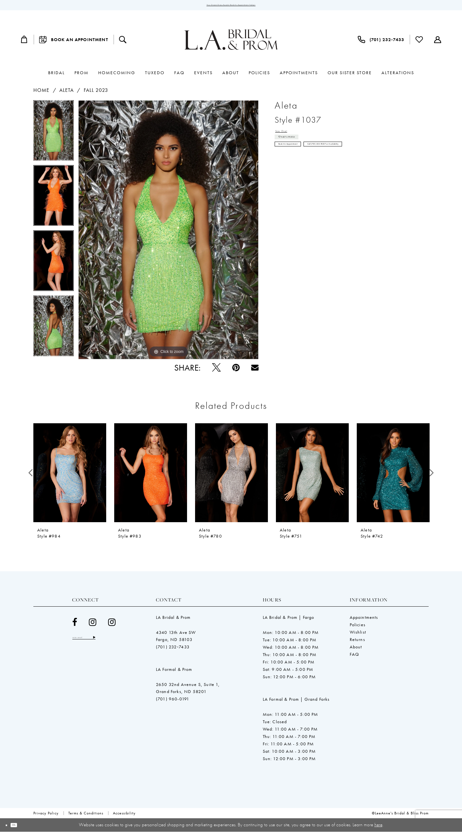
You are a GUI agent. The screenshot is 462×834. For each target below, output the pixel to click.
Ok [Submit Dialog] (23, 827)
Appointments (364, 620)
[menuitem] (24, 42)
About (356, 649)
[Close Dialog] (9, 827)
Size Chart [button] (287, 135)
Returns (357, 642)
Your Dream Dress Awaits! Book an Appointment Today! (231, 6)
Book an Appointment (301, 161)
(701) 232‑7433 (173, 649)
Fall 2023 (96, 92)
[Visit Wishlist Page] (419, 42)
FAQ (354, 657)
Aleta (66, 92)
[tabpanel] (53, 135)
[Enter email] (96, 641)
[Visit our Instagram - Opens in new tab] (93, 624)
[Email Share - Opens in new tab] (255, 370)
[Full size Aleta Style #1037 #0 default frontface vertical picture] (168, 232)
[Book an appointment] (74, 42)
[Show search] (123, 42)
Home (41, 92)
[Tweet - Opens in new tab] (216, 370)
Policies (357, 627)
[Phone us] (381, 42)
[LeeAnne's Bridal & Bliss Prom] (231, 42)
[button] (24, 42)
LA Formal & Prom (174, 672)
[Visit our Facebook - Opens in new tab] (74, 624)
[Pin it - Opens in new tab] (236, 370)
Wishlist (358, 634)
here (378, 827)
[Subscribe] (118, 641)
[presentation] (69, 475)
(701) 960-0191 (172, 701)
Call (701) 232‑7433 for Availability (374, 161)
